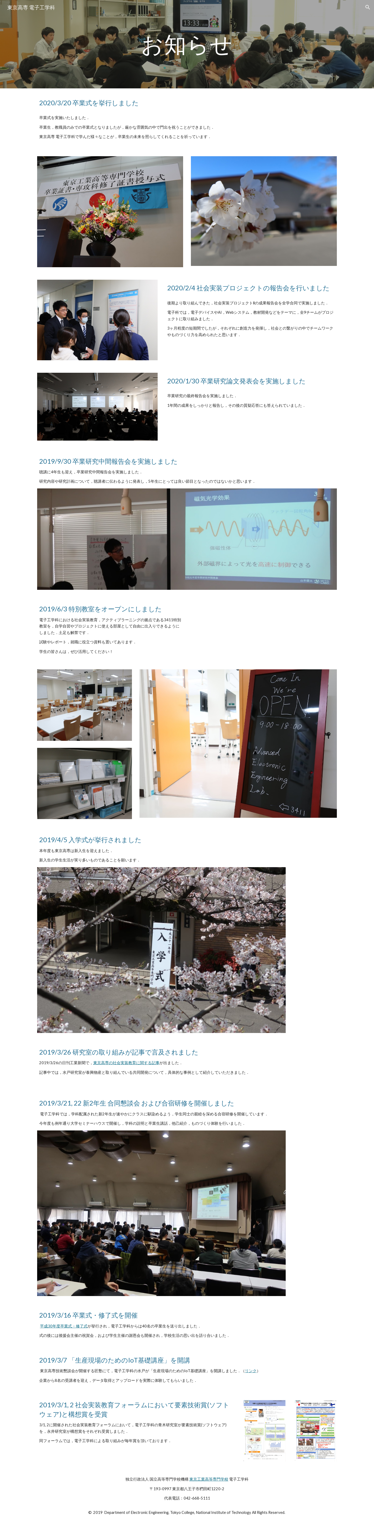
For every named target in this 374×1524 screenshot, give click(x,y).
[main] (187, 44)
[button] (368, 7)
